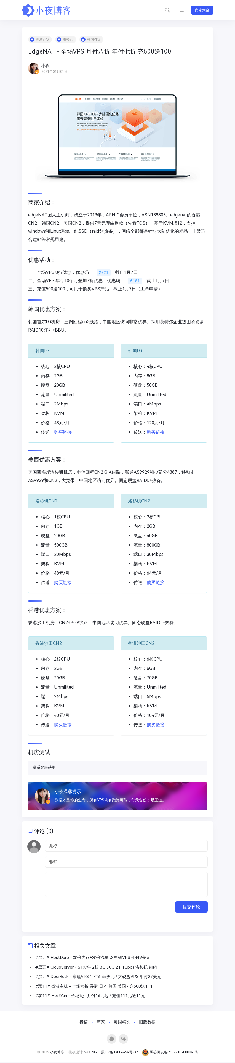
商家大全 (202, 10)
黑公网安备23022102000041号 (170, 1053)
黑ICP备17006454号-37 (119, 1053)
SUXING (90, 1053)
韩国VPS (93, 40)
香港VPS (42, 40)
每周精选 (122, 1022)
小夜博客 (57, 1053)
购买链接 (63, 432)
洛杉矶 (68, 40)
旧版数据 (147, 1022)
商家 (101, 1022)
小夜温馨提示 (68, 791)
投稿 (83, 1022)
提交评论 (191, 907)
